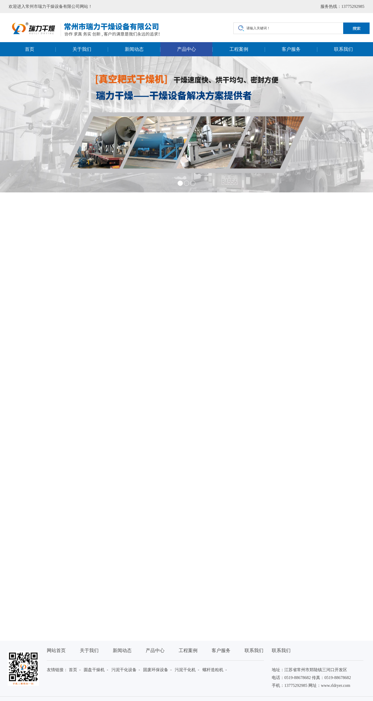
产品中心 (186, 49)
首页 (29, 49)
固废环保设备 (155, 669)
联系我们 (343, 49)
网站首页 (56, 650)
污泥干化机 (185, 669)
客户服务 (291, 49)
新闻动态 (134, 49)
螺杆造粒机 (212, 669)
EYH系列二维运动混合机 (140, 599)
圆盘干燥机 (94, 669)
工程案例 (238, 49)
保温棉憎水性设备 (134, 588)
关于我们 (81, 49)
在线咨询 (315, 306)
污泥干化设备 (124, 669)
